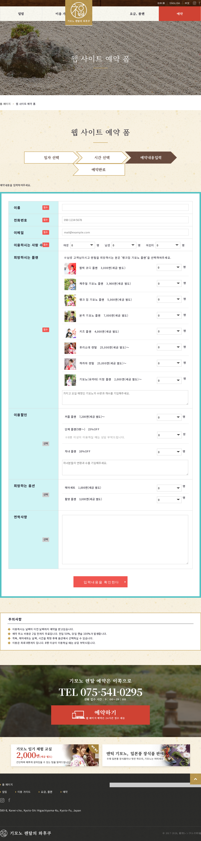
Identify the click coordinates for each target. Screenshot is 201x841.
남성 (107, 245)
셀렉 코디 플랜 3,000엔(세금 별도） (103, 268)
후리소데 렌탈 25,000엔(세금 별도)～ (104, 347)
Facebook (199, 3)
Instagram (194, 3)
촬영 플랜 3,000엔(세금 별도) (83, 499)
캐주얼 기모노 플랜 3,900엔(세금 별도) (105, 283)
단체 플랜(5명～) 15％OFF (82, 429)
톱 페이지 (7, 784)
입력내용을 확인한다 (101, 582)
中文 (187, 3)
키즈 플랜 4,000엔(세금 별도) (99, 331)
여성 (66, 245)
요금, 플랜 (137, 13)
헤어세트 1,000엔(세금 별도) (83, 487)
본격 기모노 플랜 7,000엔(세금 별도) (103, 315)
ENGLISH (175, 3)
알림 (21, 13)
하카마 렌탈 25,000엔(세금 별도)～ (102, 363)
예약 (180, 13)
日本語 (161, 3)
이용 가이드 (64, 13)
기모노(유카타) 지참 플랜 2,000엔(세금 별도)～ (110, 379)
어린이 (150, 245)
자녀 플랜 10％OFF (77, 451)
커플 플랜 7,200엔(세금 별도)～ (85, 416)
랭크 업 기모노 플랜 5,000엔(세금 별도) (105, 299)
